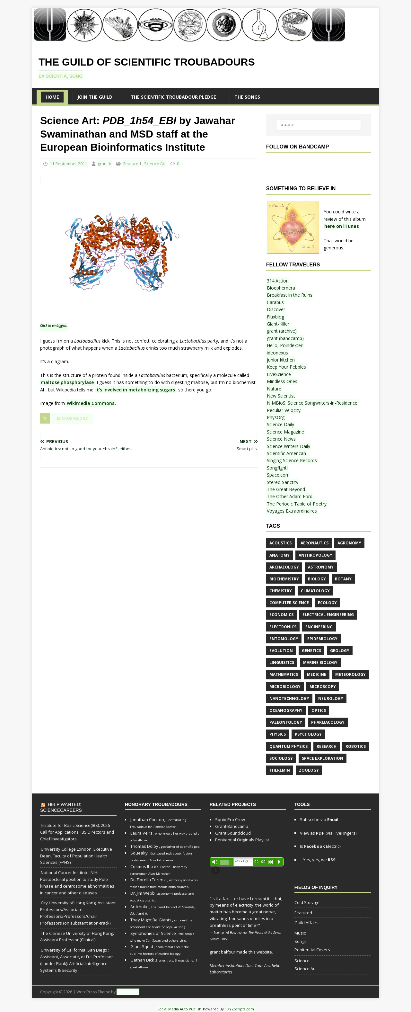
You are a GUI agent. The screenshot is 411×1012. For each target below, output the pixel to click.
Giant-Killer (278, 324)
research (327, 746)
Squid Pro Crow (230, 819)
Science (302, 960)
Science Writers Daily (288, 446)
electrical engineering (328, 614)
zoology (309, 770)
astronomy (321, 567)
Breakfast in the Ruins (289, 295)
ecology (327, 602)
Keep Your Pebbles (286, 367)
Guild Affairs (306, 923)
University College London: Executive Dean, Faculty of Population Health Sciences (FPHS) (76, 855)
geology (339, 650)
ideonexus (277, 353)
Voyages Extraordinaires (292, 511)
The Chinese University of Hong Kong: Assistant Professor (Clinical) (77, 936)
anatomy (279, 555)
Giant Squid (141, 946)
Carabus (275, 302)
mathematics (283, 674)
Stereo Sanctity (282, 482)
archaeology (284, 567)
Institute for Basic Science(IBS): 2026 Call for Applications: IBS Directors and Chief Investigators (77, 832)
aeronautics (314, 543)
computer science (289, 602)
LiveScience (279, 374)
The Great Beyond (286, 489)
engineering (319, 627)
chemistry (280, 591)
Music (300, 933)
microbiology (72, 418)
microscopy (323, 686)
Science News (281, 439)
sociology (281, 758)
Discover (276, 309)
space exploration (322, 758)
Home (52, 97)
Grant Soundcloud (233, 833)
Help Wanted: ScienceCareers (61, 807)
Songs (300, 941)
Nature (274, 389)
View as (312, 833)
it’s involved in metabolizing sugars (135, 390)
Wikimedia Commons (90, 403)
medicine (316, 674)
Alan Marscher (159, 874)
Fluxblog (275, 317)
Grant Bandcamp (231, 826)
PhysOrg (275, 417)
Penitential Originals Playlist (242, 840)
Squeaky (139, 853)
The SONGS (247, 97)
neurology (330, 698)
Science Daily (280, 424)
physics (277, 734)
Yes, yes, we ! (319, 860)
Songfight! (277, 468)
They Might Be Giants (150, 920)
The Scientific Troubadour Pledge (173, 97)
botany (343, 579)
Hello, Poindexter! (285, 345)
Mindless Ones (282, 381)
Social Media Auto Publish (179, 1009)
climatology (315, 591)
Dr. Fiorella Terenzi (148, 879)
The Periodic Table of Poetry (297, 504)
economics (281, 614)
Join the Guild (94, 97)
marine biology (320, 662)
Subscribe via (319, 819)
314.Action (278, 281)
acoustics (280, 543)
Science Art (155, 163)
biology (317, 579)
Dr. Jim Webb (142, 893)
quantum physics (288, 746)
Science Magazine (285, 432)
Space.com (278, 475)
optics (318, 710)
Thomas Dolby (144, 846)
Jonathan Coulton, (147, 819)
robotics (355, 746)
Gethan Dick (142, 960)
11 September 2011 (68, 163)
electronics (282, 627)
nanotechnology (289, 698)
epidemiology (322, 638)
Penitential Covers (312, 950)
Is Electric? (320, 846)
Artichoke (139, 906)
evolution (281, 650)
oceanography (285, 710)
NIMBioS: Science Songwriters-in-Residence (312, 403)
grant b (104, 163)
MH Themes (128, 992)
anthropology (315, 555)
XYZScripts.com (240, 1009)
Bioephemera (281, 288)
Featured (132, 163)
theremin (279, 770)
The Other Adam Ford (289, 496)
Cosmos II (139, 866)
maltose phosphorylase (67, 382)
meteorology (350, 674)
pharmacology (328, 722)
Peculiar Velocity (284, 410)
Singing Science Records (292, 460)
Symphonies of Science (153, 933)
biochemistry (284, 579)
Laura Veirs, (141, 833)
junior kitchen (281, 360)
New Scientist (281, 396)
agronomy (349, 543)
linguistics (281, 662)
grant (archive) (282, 331)
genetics (311, 650)
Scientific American (286, 453)
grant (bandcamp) (285, 338)
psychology (308, 734)
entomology (283, 638)
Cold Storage (306, 902)
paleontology (285, 722)
